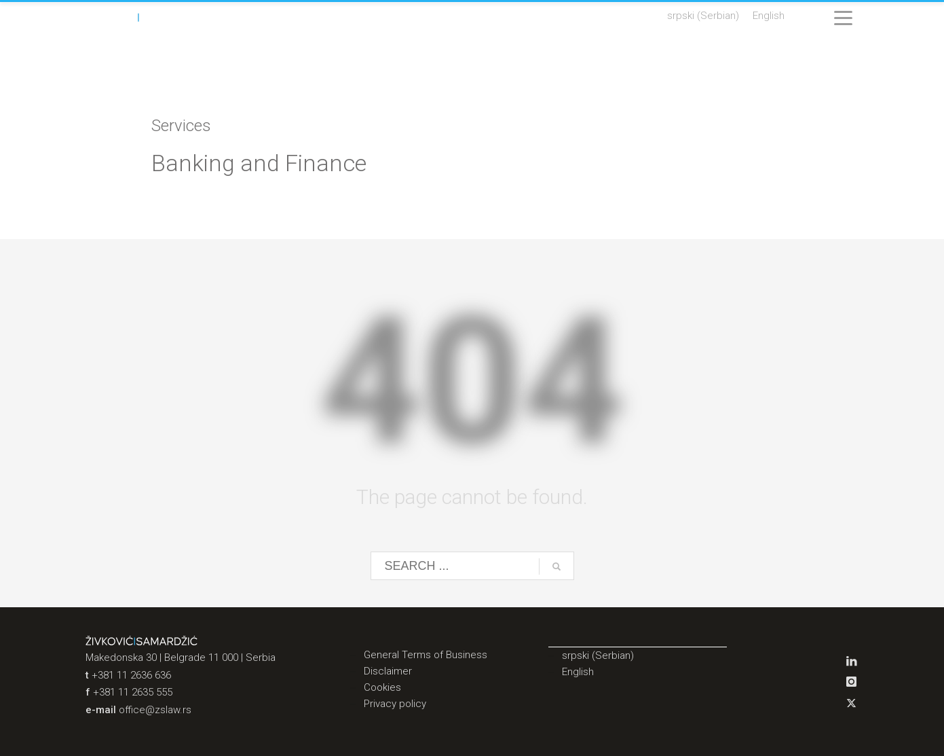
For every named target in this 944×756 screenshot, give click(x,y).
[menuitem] (703, 16)
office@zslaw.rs (155, 710)
